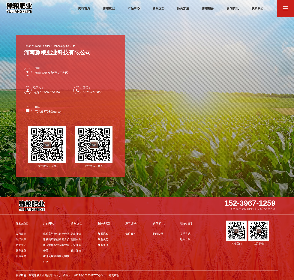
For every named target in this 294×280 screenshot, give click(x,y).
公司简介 (21, 233)
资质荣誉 (21, 256)
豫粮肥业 (109, 8)
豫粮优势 (158, 8)
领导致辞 (21, 250)
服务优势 (75, 250)
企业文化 (21, 244)
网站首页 (84, 8)
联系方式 (185, 233)
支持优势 (75, 244)
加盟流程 (103, 233)
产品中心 (134, 8)
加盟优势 (103, 239)
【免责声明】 (114, 275)
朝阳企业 (75, 239)
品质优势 (75, 233)
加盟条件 (103, 244)
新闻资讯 (233, 8)
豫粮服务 (208, 8)
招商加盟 (183, 8)
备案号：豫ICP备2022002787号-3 (83, 275)
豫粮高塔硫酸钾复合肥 (56, 239)
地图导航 (185, 239)
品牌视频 (21, 239)
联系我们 (257, 8)
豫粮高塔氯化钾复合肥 (56, 233)
